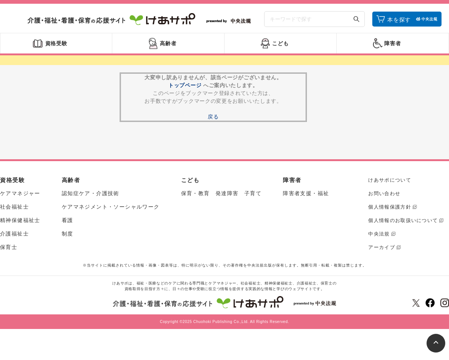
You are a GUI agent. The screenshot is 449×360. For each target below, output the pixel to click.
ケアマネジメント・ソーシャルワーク (111, 207)
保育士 (8, 247)
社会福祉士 (14, 207)
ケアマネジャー (20, 193)
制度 (67, 234)
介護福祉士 (14, 234)
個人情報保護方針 (389, 207)
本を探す (399, 19)
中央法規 (379, 234)
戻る (213, 117)
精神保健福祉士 (20, 220)
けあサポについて (389, 180)
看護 (67, 220)
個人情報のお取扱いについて (403, 220)
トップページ (184, 85)
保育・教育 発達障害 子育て (221, 193)
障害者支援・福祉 (306, 193)
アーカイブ (381, 247)
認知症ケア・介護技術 (90, 193)
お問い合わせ (384, 193)
